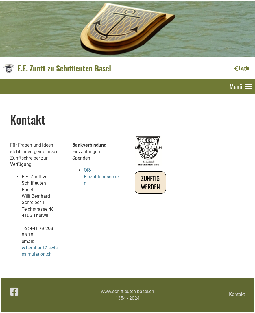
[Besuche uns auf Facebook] (14, 291)
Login (241, 68)
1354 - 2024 (127, 298)
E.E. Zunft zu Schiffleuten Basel (64, 68)
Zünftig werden (150, 182)
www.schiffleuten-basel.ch (127, 291)
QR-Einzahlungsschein (102, 176)
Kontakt (237, 294)
